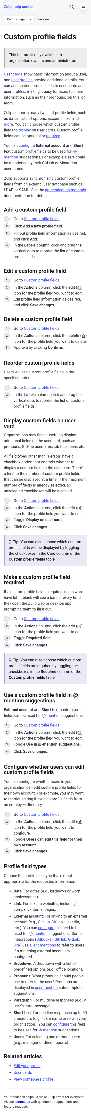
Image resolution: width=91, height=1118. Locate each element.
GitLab (73, 939)
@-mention (51, 715)
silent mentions (43, 945)
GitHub (60, 939)
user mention (46, 987)
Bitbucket (44, 939)
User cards (13, 74)
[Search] (71, 7)
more (8, 124)
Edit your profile (27, 1065)
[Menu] (83, 7)
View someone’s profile (33, 1079)
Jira (17, 945)
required (53, 136)
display (25, 130)
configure (27, 145)
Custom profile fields (41, 219)
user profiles (22, 80)
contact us (22, 1102)
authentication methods (65, 190)
